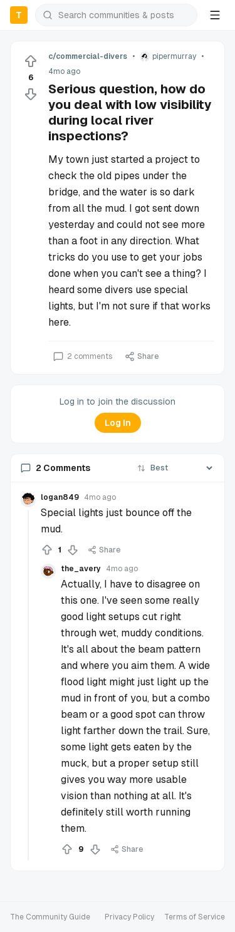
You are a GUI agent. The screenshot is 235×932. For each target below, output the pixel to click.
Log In (118, 422)
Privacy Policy (129, 917)
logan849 (60, 497)
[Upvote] (31, 61)
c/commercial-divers (87, 56)
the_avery (81, 569)
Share (142, 356)
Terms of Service (194, 917)
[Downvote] (31, 94)
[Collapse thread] (28, 685)
